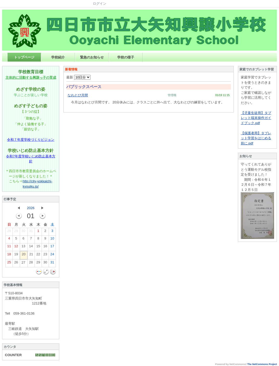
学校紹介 (58, 57)
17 (52, 247)
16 (45, 247)
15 (38, 247)
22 (38, 255)
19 (16, 255)
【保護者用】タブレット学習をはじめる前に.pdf (256, 138)
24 (52, 255)
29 (16, 232)
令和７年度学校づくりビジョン (30, 140)
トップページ (24, 57)
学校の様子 (125, 57)
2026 (31, 208)
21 (31, 255)
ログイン (99, 3)
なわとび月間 (78, 95)
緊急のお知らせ (92, 57)
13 (23, 247)
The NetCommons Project (262, 364)
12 (16, 247)
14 (31, 247)
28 (9, 232)
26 (16, 263)
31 (31, 232)
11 (9, 247)
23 (45, 255)
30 (23, 232)
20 (23, 255)
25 (9, 263)
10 (52, 239)
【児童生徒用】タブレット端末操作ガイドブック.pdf (256, 118)
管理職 (172, 95)
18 (9, 255)
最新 (78, 77)
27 (23, 264)
